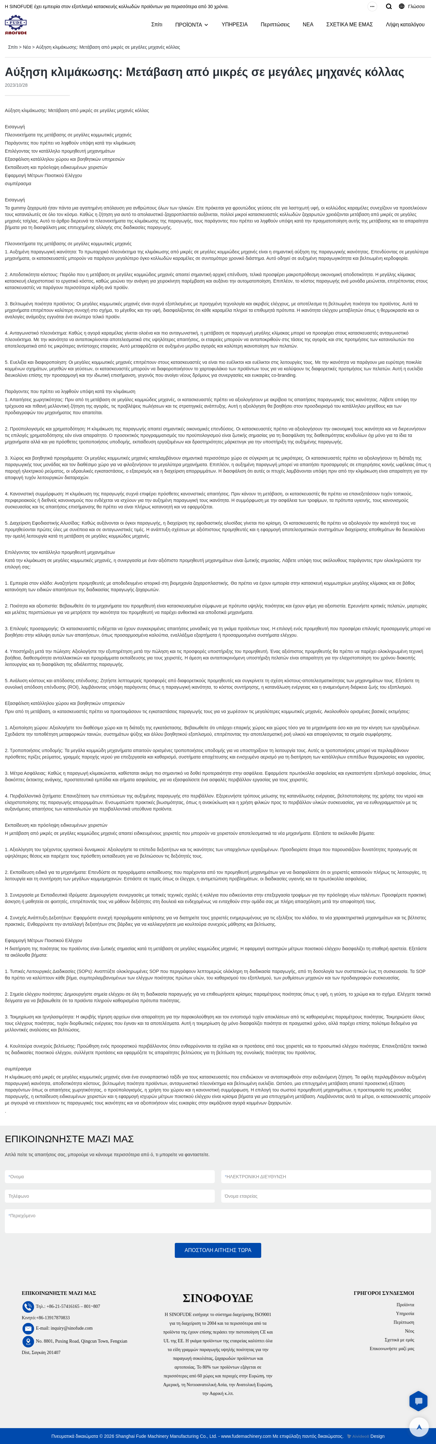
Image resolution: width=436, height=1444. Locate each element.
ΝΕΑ (308, 24)
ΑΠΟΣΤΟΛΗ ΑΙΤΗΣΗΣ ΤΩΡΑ (218, 1250)
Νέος (409, 1331)
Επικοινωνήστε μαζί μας (392, 1348)
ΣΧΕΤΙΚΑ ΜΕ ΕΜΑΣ (350, 24)
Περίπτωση (403, 1322)
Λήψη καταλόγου (405, 24)
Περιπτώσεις (275, 24)
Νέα (27, 47)
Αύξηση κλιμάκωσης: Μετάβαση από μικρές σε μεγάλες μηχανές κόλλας (108, 47)
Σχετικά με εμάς (399, 1339)
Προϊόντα (405, 1304)
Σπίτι (156, 24)
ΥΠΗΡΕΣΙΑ (235, 24)
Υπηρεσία (405, 1313)
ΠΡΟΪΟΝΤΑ (188, 25)
